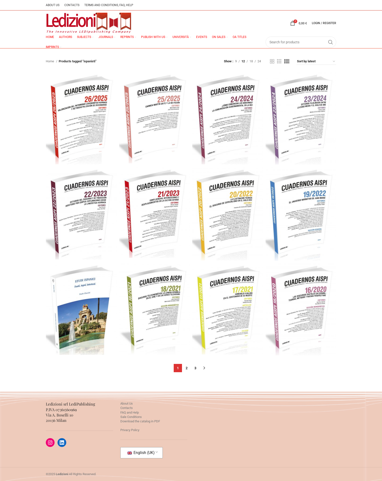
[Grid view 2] (272, 61)
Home (50, 61)
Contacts (126, 408)
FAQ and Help (129, 412)
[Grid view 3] (279, 61)
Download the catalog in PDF (140, 421)
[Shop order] (316, 61)
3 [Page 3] (195, 368)
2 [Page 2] (187, 368)
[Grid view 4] (286, 61)
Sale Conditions (131, 417)
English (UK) (141, 452)
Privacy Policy (129, 430)
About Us (126, 403)
